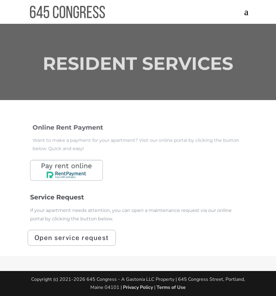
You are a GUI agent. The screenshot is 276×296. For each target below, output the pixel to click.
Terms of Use (171, 287)
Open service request (71, 238)
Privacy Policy (137, 287)
